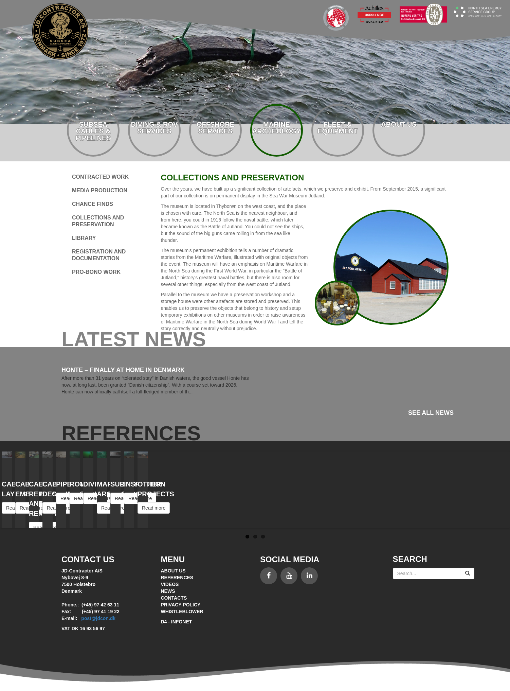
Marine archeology (276, 128)
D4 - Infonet (176, 621)
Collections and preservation (98, 221)
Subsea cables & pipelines (93, 131)
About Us (173, 570)
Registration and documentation (99, 255)
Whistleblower (182, 611)
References (177, 577)
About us (398, 124)
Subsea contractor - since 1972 (60, 31)
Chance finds (92, 204)
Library (84, 238)
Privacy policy (181, 604)
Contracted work (100, 177)
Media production (99, 190)
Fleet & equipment (337, 128)
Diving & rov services (154, 128)
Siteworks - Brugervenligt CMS (255, 649)
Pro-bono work (96, 272)
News (168, 591)
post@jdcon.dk (98, 618)
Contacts (174, 598)
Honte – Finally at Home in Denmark (123, 370)
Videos (170, 584)
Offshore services (215, 128)
